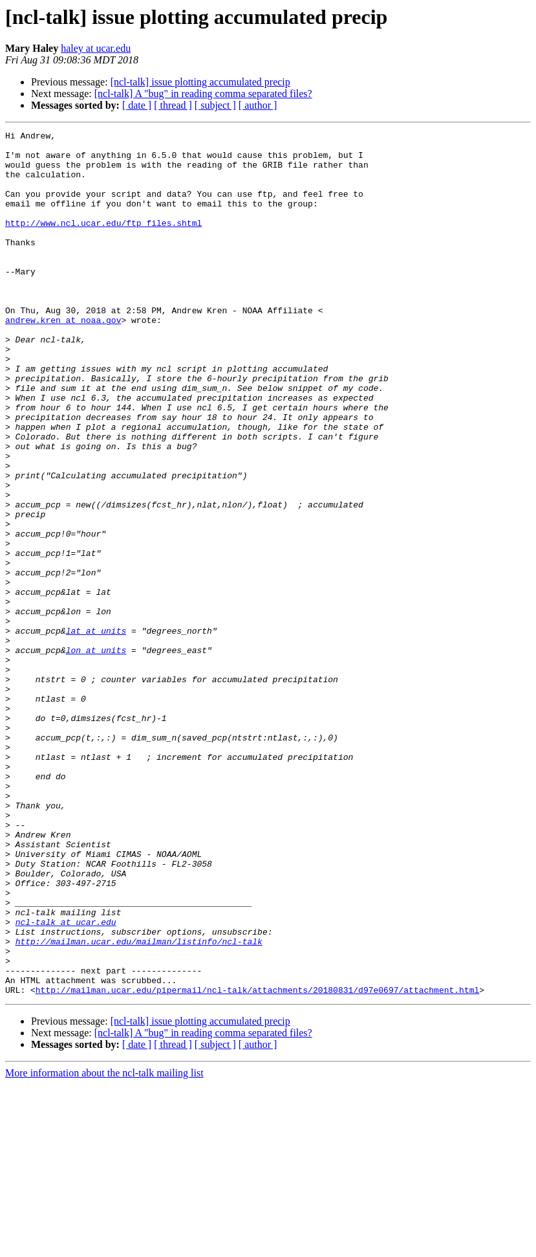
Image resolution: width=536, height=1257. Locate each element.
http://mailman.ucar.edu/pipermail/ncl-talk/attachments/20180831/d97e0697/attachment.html (257, 1162)
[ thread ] (173, 105)
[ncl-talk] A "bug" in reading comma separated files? (203, 93)
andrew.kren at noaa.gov (63, 358)
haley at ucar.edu (96, 48)
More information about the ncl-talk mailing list (104, 1245)
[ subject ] (215, 105)
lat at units (96, 731)
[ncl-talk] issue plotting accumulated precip (200, 81)
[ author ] (258, 105)
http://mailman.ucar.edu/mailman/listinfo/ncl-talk (139, 1104)
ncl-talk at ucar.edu (66, 1081)
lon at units (96, 755)
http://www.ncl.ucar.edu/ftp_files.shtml (103, 242)
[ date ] (136, 105)
